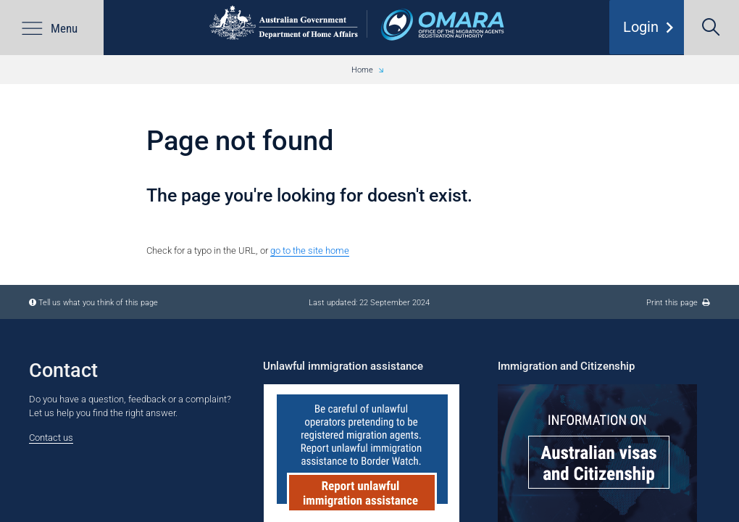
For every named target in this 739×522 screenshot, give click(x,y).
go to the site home (309, 250)
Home (362, 70)
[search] (711, 27)
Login (651, 33)
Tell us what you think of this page (98, 302)
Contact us (51, 437)
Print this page (678, 302)
